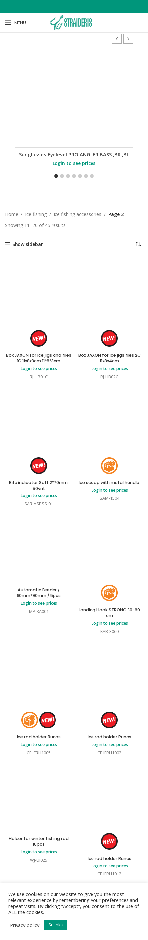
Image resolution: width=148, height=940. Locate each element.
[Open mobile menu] (15, 22)
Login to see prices (74, 163)
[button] (128, 39)
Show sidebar (27, 244)
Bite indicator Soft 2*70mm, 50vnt (39, 485)
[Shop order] (138, 244)
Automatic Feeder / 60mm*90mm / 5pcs (39, 593)
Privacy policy (24, 925)
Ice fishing (36, 214)
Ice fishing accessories (77, 214)
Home (11, 214)
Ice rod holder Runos (39, 737)
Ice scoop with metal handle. (109, 482)
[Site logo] (74, 22)
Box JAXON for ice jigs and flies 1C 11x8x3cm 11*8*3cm (38, 358)
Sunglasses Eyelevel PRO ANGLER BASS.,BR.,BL (74, 154)
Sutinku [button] (55, 925)
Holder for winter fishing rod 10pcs (39, 841)
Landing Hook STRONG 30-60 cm (109, 613)
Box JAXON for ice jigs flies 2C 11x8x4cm (109, 358)
